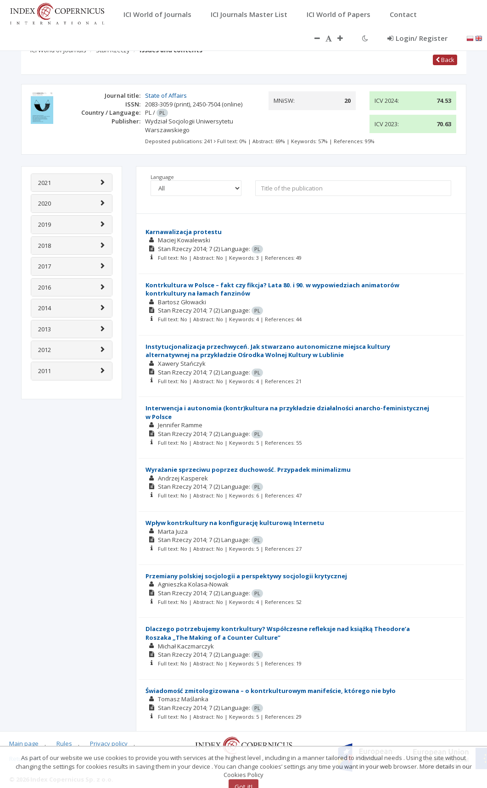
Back (445, 60)
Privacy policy (109, 743)
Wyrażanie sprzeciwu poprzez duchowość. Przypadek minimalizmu (248, 469)
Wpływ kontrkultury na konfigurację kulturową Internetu (235, 523)
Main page (24, 743)
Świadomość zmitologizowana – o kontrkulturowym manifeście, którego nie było (271, 691)
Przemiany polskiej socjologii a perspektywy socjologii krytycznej (246, 576)
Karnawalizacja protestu (184, 232)
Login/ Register (417, 38)
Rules (64, 743)
